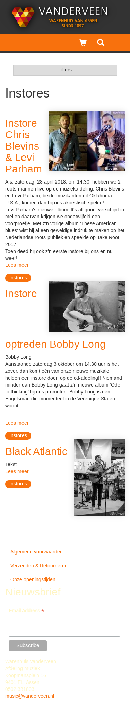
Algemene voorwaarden (36, 552)
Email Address (26, 612)
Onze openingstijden (32, 580)
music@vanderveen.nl (29, 696)
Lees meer (17, 265)
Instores (18, 278)
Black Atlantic (36, 452)
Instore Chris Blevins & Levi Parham (23, 146)
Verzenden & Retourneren (39, 566)
